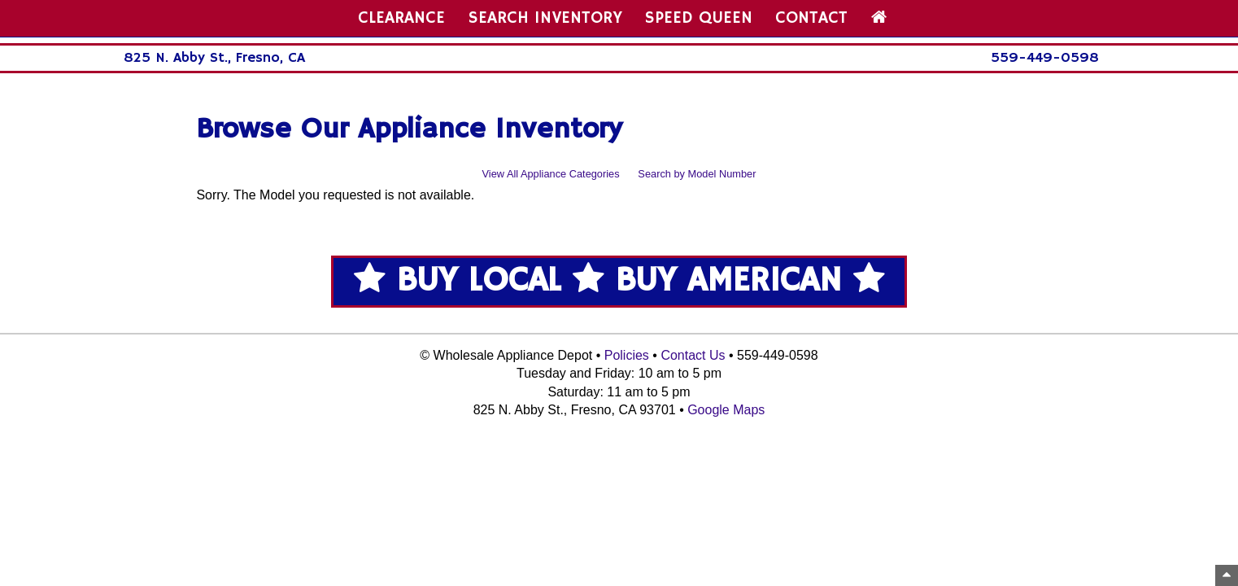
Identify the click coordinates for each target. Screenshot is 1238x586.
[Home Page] (879, 17)
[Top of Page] (1226, 575)
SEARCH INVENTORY (545, 17)
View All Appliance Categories (551, 174)
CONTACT (811, 17)
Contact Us (692, 355)
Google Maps (726, 410)
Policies (626, 355)
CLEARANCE (401, 17)
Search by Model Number (697, 174)
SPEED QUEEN (698, 17)
